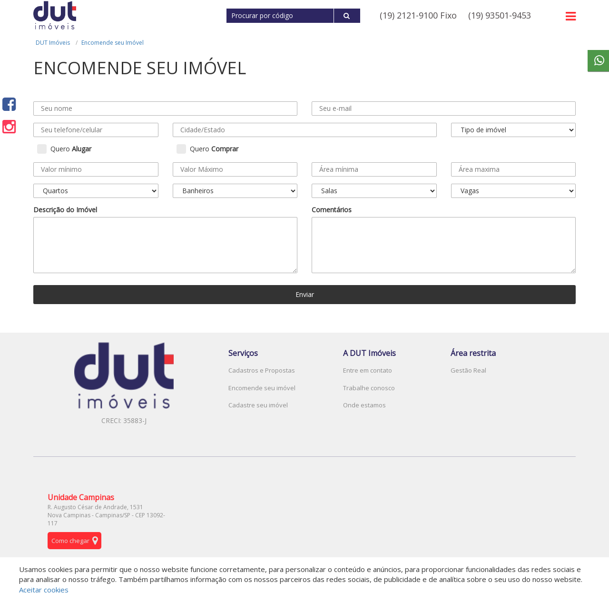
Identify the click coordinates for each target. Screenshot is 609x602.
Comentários (332, 209)
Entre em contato (367, 370)
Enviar (304, 294)
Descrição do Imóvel (65, 209)
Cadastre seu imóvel (258, 405)
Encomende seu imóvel (261, 388)
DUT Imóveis (53, 43)
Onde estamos (364, 405)
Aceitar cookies (44, 589)
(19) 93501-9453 (499, 15)
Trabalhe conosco (369, 388)
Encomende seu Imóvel (112, 43)
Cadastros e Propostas (261, 370)
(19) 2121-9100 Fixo (418, 15)
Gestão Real (468, 370)
